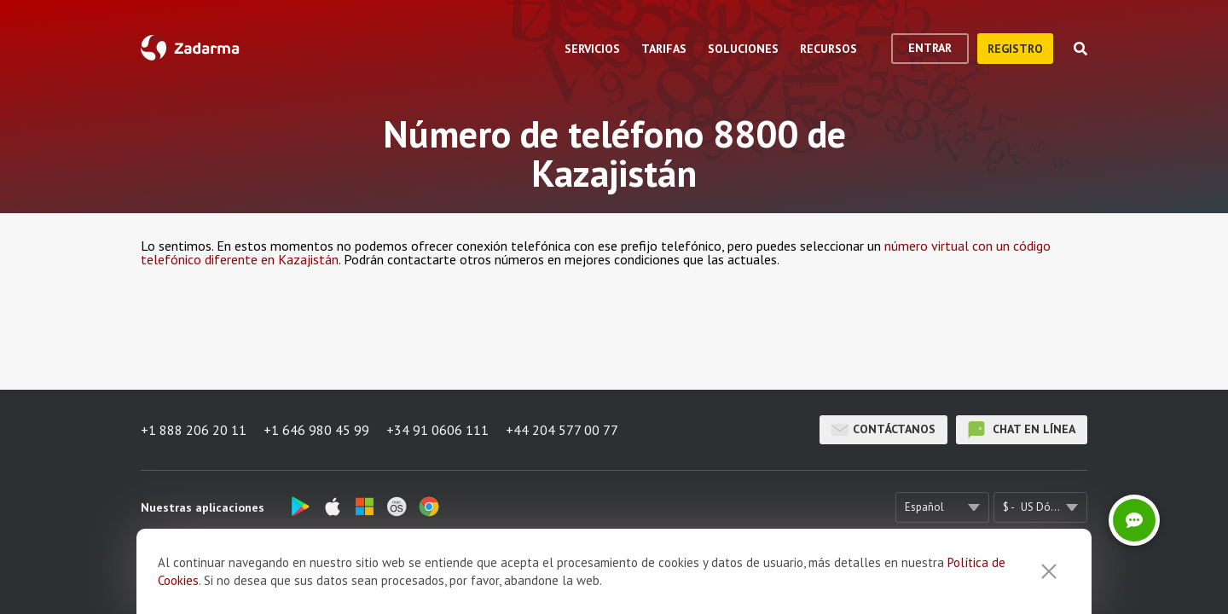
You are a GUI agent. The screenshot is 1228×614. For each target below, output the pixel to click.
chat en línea (1021, 429)
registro (1015, 48)
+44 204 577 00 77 (562, 429)
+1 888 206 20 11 (193, 429)
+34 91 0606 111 (437, 429)
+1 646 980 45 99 (316, 429)
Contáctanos (883, 429)
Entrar (930, 47)
